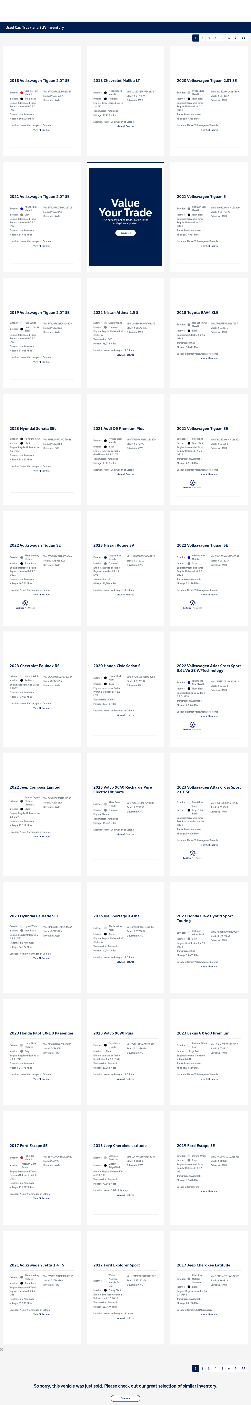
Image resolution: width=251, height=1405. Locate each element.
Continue (125, 1398)
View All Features (41, 129)
